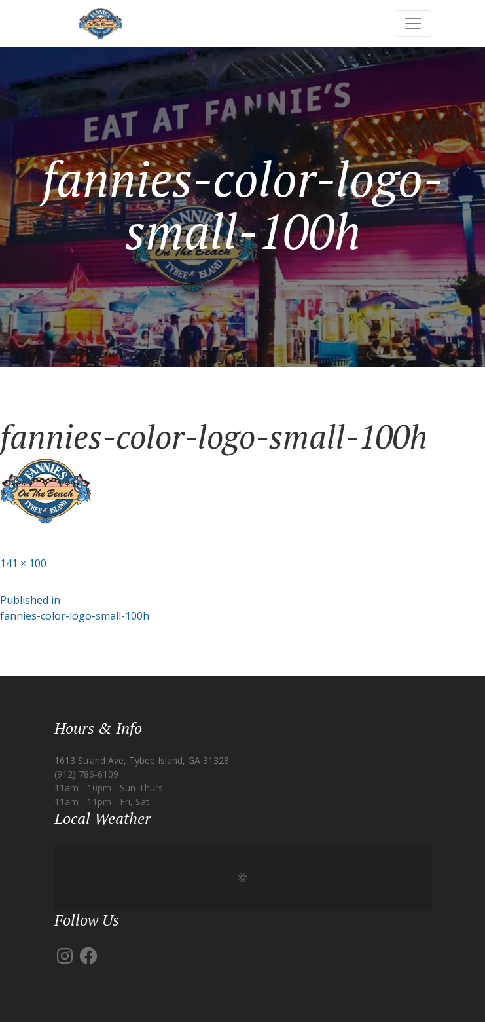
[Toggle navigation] (413, 23)
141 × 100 (23, 563)
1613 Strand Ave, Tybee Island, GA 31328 (141, 760)
